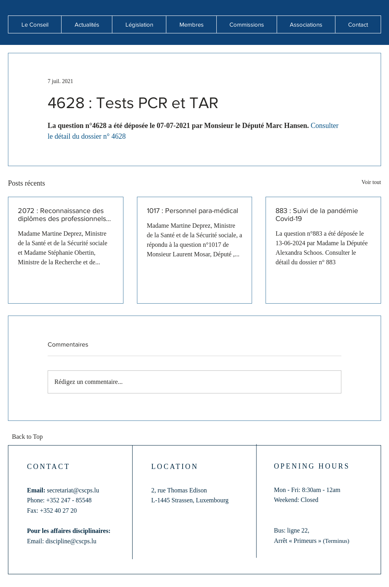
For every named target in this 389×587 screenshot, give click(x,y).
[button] (86, 24)
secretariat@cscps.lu (73, 490)
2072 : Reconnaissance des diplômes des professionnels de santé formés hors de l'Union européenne (62, 215)
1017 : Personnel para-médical (192, 211)
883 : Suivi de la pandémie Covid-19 (316, 215)
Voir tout (371, 182)
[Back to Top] (30, 437)
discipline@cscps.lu (71, 541)
